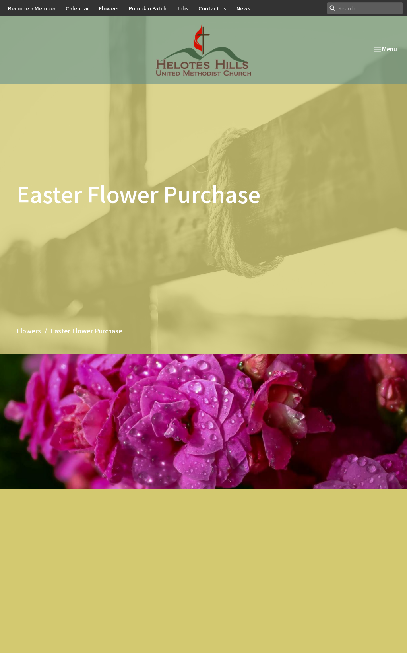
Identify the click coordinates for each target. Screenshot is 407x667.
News (243, 8)
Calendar (77, 8)
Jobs (182, 8)
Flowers (109, 8)
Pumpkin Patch (148, 8)
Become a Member (32, 8)
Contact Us (212, 8)
